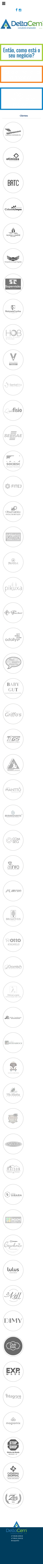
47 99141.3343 (17, 1538)
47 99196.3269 (17, 1536)
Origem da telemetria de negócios (21, 98)
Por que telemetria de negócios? (21, 74)
